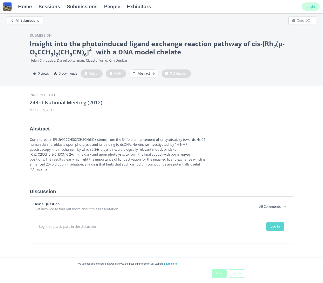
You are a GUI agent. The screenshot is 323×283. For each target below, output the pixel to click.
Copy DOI (301, 21)
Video (90, 74)
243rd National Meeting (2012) (66, 102)
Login (311, 6)
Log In (275, 226)
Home (25, 6)
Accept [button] (219, 273)
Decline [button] (237, 273)
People (112, 6)
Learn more (170, 263)
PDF (115, 74)
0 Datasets (175, 74)
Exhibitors (139, 6)
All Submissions (25, 20)
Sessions (49, 6)
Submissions (82, 6)
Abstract (144, 74)
